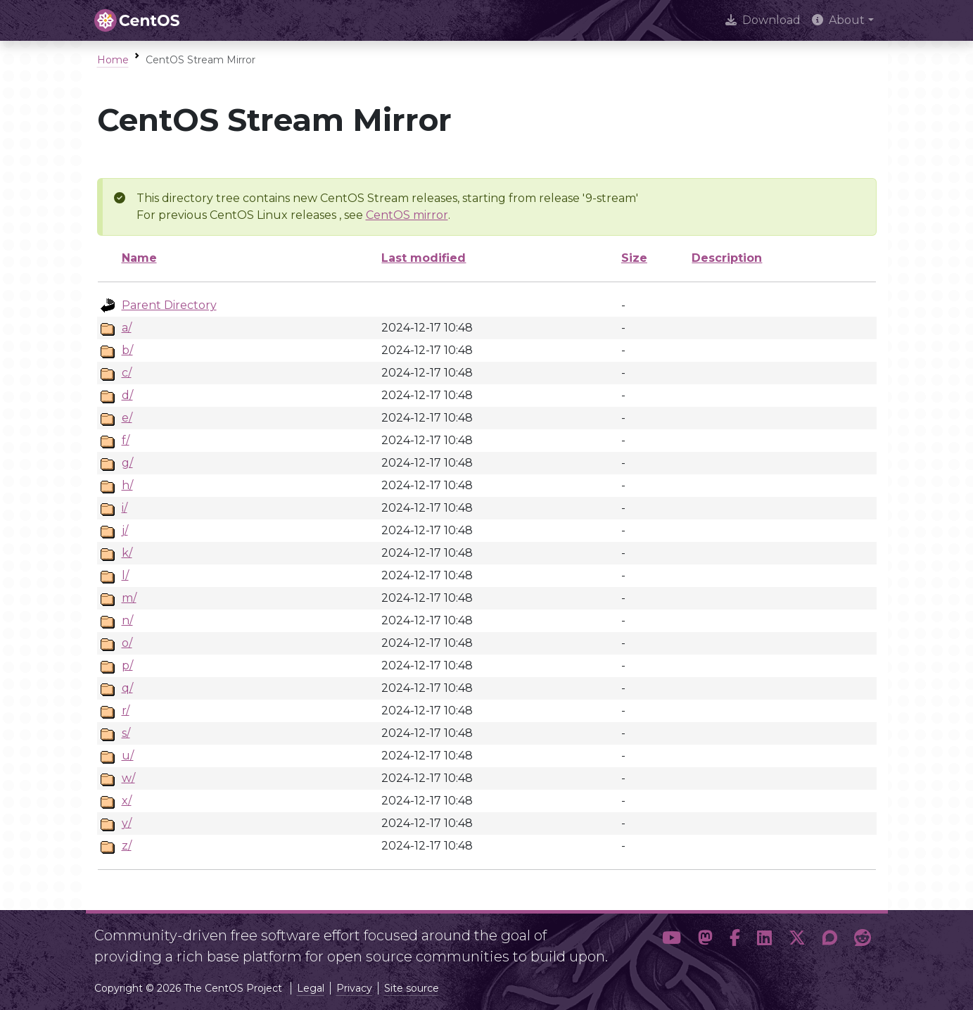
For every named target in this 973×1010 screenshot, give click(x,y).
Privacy (354, 988)
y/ (127, 823)
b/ (127, 350)
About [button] (838, 20)
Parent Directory (169, 305)
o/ (127, 643)
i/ (124, 508)
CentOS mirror (407, 215)
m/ (129, 598)
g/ (127, 462)
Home (113, 59)
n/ (127, 620)
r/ (125, 710)
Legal (310, 988)
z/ (127, 845)
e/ (127, 417)
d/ (127, 395)
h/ (127, 485)
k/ (127, 553)
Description (727, 258)
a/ (127, 327)
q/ (127, 688)
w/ (128, 778)
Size (634, 258)
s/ (126, 733)
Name (139, 258)
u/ (128, 755)
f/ (125, 440)
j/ (125, 530)
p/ (127, 665)
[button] (671, 940)
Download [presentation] (763, 20)
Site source (411, 988)
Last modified (423, 258)
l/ (125, 575)
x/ (127, 800)
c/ (127, 372)
